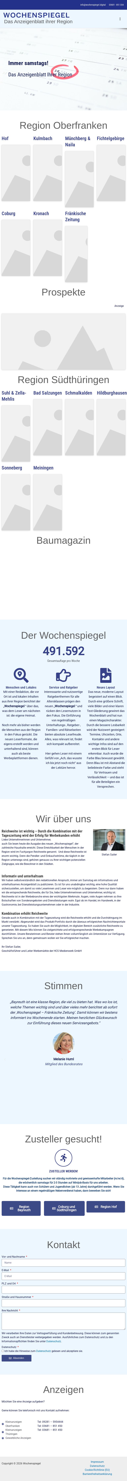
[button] (5, 1059)
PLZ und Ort (9, 1283)
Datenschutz (53, 1341)
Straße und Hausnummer (17, 1297)
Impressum (97, 1461)
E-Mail (6, 1270)
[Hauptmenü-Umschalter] (120, 19)
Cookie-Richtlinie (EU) (97, 1469)
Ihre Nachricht (10, 1310)
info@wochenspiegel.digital (93, 4)
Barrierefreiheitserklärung (97, 1474)
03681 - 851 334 (116, 4)
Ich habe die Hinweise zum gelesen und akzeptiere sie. (43, 1351)
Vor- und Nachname (13, 1256)
